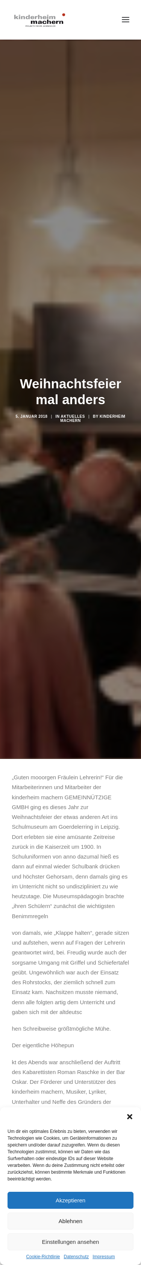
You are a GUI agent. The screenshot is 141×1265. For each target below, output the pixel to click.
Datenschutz (76, 1256)
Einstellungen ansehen (70, 1242)
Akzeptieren (70, 1200)
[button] (129, 1116)
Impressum (103, 1256)
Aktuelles (73, 416)
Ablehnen (70, 1221)
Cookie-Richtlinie (43, 1256)
